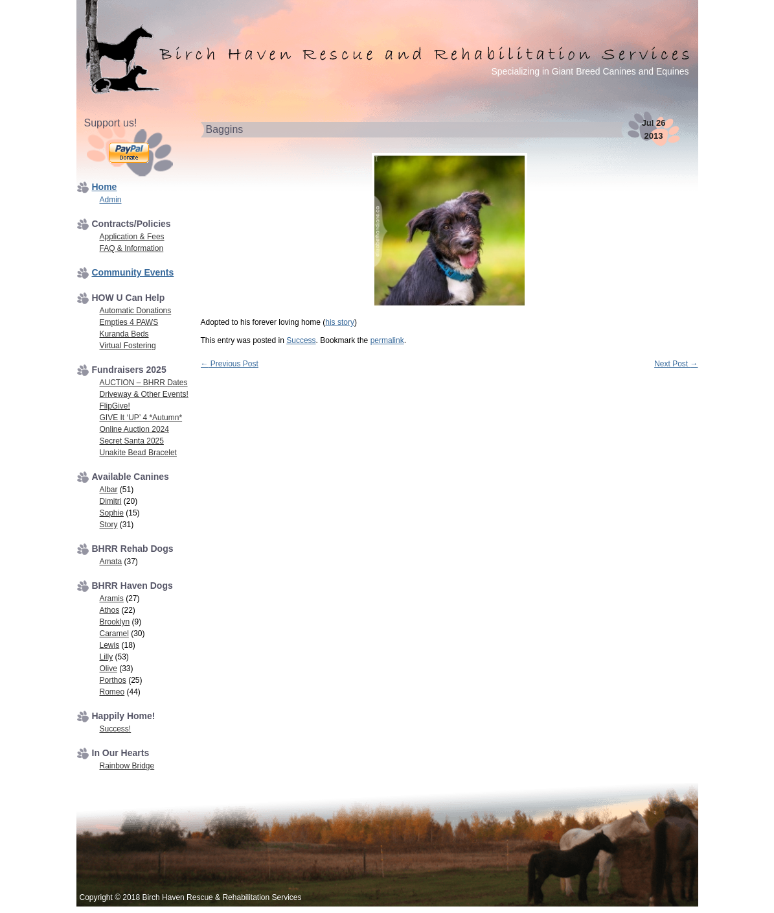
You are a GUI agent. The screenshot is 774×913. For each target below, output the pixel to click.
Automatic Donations (136, 310)
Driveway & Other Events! (144, 394)
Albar (109, 489)
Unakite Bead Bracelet (138, 452)
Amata (111, 561)
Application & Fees (132, 236)
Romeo (112, 691)
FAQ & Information (132, 248)
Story (109, 524)
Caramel (114, 633)
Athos (110, 610)
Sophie (112, 512)
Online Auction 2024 (134, 429)
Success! (115, 728)
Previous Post (229, 363)
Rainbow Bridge (127, 765)
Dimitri (111, 501)
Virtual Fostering (128, 345)
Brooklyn (115, 621)
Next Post (676, 363)
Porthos (113, 680)
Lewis (110, 645)
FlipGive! (115, 405)
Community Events (133, 272)
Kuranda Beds (124, 333)
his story (339, 322)
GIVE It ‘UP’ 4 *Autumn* (141, 417)
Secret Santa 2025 (132, 440)
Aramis (112, 598)
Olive (108, 668)
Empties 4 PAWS (129, 322)
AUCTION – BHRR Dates (144, 382)
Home (104, 187)
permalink (387, 340)
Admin (111, 199)
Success (300, 340)
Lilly (106, 656)
